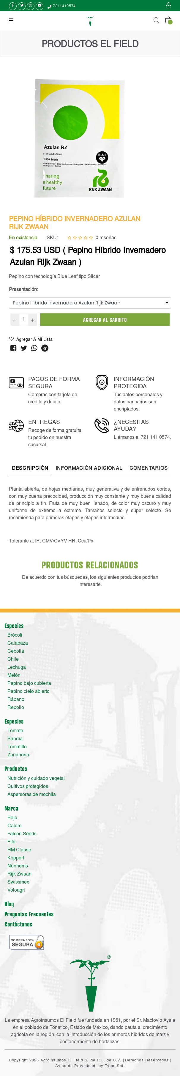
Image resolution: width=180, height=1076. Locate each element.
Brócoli (14, 635)
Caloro (14, 825)
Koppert (15, 857)
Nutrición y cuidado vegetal (36, 778)
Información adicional (89, 468)
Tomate (15, 730)
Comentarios (149, 468)
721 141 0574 (155, 437)
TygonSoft (115, 1065)
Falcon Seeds (22, 833)
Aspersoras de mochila (31, 794)
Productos (15, 768)
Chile (13, 659)
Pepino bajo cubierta (29, 683)
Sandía (15, 738)
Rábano (15, 699)
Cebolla (15, 651)
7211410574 (62, 5)
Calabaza (17, 643)
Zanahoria (18, 754)
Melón (13, 675)
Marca (11, 808)
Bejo (12, 817)
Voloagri (16, 890)
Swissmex (18, 881)
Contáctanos (18, 924)
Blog (9, 904)
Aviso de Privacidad (75, 1065)
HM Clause (19, 849)
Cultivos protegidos (27, 786)
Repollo (15, 707)
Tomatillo (17, 746)
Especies (13, 625)
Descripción (30, 468)
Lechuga (16, 667)
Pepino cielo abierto (28, 691)
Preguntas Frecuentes (28, 914)
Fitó (11, 841)
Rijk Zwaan (19, 873)
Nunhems (17, 865)
